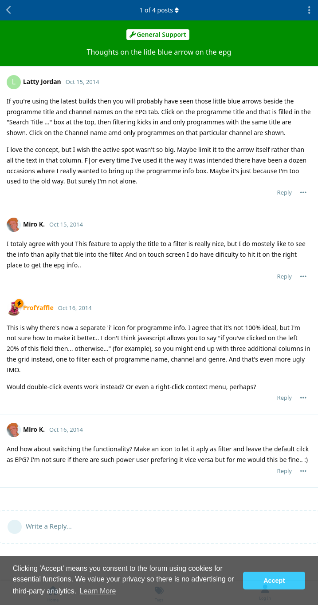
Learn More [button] (98, 591)
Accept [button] (274, 580)
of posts (158, 10)
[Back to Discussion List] (9, 10)
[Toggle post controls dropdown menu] (303, 192)
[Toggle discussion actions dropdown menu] (309, 10)
